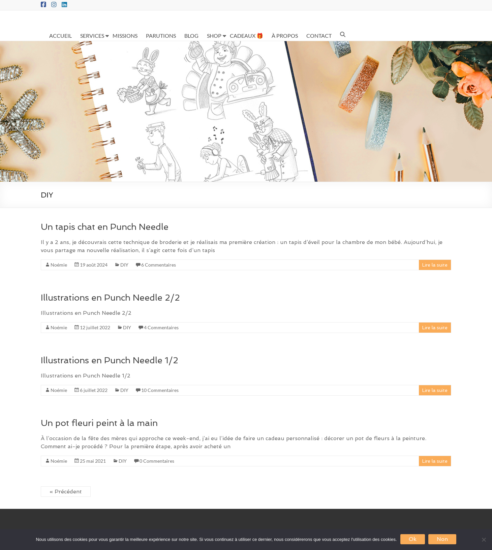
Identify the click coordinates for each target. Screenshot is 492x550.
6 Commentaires (158, 265)
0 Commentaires (157, 461)
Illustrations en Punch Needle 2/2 (110, 298)
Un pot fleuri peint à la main (99, 423)
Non (442, 539)
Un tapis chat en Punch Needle (104, 227)
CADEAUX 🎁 (246, 35)
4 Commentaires (161, 327)
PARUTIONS (161, 35)
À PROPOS (285, 35)
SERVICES (92, 35)
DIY (124, 265)
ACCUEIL (60, 35)
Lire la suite (435, 265)
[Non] (483, 539)
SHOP (214, 35)
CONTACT (319, 35)
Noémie (59, 265)
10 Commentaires (160, 390)
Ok (413, 539)
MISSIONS (125, 35)
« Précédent (66, 491)
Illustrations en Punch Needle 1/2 (109, 360)
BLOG (191, 35)
